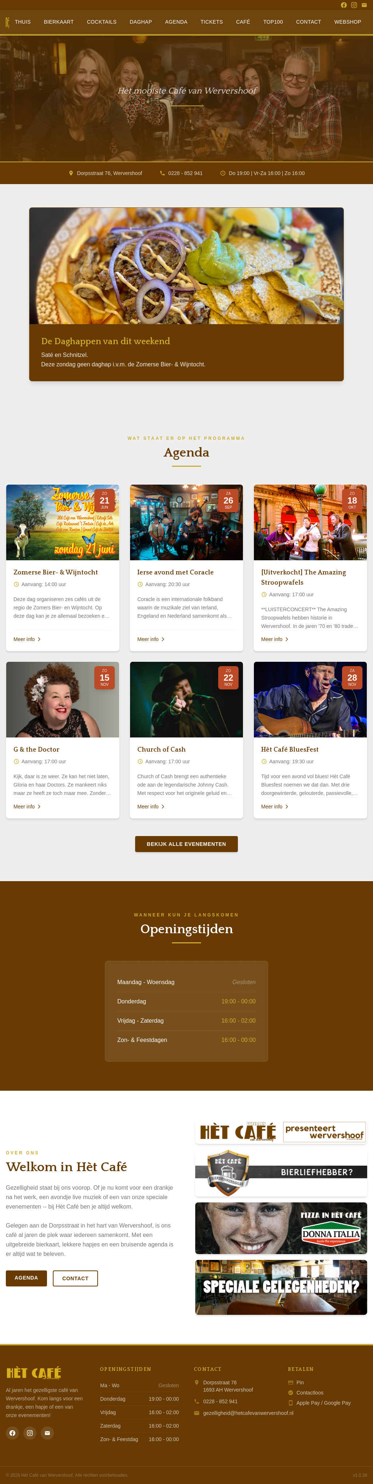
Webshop (347, 22)
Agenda (176, 22)
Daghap (141, 22)
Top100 (273, 22)
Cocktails (102, 22)
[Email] (364, 5)
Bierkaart (59, 22)
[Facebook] (344, 5)
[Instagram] (354, 5)
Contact (308, 22)
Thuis (23, 22)
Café (243, 22)
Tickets (212, 22)
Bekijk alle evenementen (186, 844)
